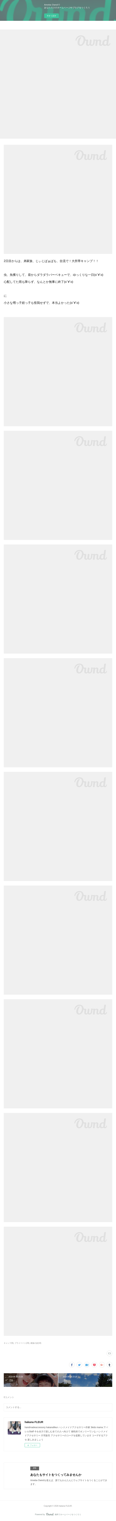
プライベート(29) (22, 1343)
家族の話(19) (35, 1343)
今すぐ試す (51, 16)
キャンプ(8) (9, 1343)
